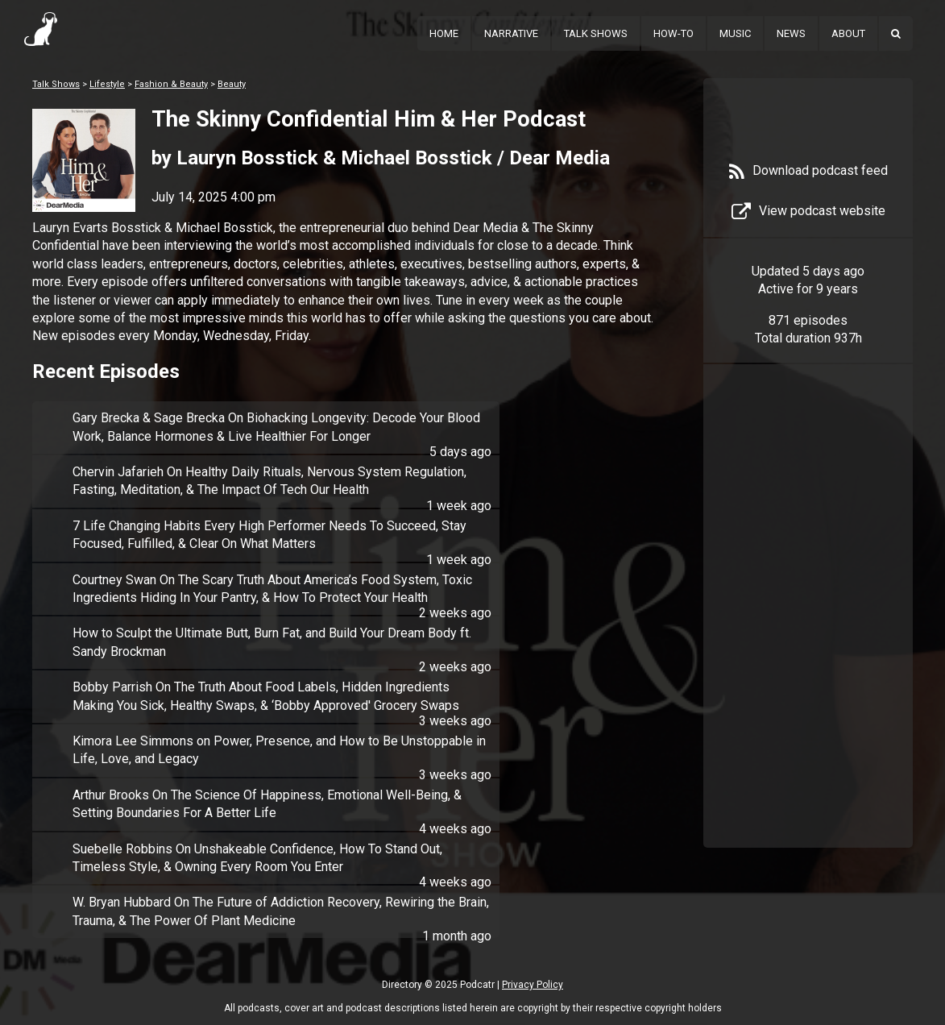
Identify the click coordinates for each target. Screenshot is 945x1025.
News (791, 33)
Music (735, 33)
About (848, 33)
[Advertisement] (808, 630)
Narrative (511, 33)
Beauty (232, 84)
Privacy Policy (532, 984)
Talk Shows (596, 33)
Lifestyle (107, 84)
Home (443, 33)
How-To (673, 33)
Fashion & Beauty (171, 84)
